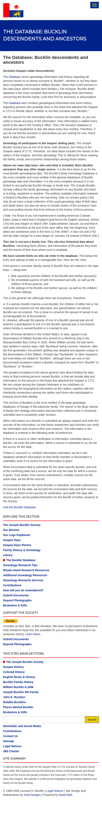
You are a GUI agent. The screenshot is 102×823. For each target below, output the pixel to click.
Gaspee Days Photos (17, 545)
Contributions (12, 585)
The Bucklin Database (20, 560)
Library (7, 555)
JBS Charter (11, 751)
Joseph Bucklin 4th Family (21, 692)
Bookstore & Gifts (15, 605)
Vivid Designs (32, 794)
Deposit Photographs (17, 600)
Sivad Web (65, 794)
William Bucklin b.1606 (18, 687)
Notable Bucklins (14, 702)
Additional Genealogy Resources (25, 575)
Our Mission (11, 530)
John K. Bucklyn (14, 697)
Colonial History (14, 672)
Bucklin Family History (18, 682)
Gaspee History (13, 667)
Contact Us (10, 736)
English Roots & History (19, 677)
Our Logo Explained (16, 535)
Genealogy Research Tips (20, 565)
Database (15, 76)
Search (91, 719)
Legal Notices (12, 746)
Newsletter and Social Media (22, 726)
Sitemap (8, 741)
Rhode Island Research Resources (26, 570)
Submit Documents (16, 595)
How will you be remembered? (23, 590)
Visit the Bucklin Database (19, 507)
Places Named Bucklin (18, 707)
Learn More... (33, 634)
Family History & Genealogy (22, 550)
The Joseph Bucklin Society (22, 525)
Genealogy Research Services (23, 580)
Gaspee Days (12, 540)
